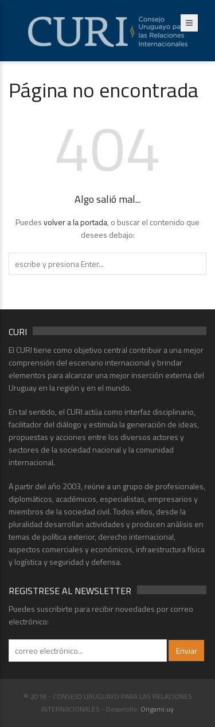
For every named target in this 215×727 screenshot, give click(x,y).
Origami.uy (157, 709)
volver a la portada (75, 222)
